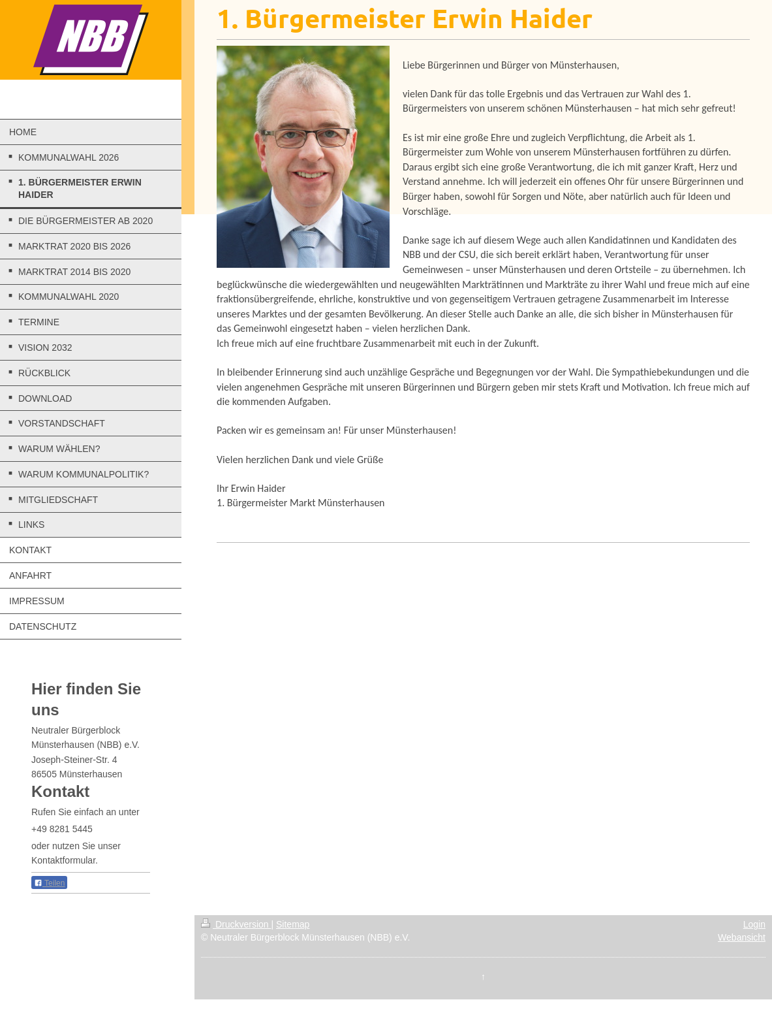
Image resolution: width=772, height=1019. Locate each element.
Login (754, 924)
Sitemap (292, 924)
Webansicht (741, 937)
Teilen (49, 883)
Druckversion (236, 924)
